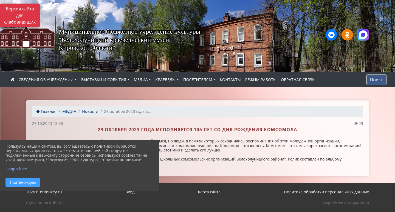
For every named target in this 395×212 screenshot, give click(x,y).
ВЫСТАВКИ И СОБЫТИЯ (103, 79)
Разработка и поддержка (345, 202)
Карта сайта (209, 191)
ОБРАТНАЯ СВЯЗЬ (298, 79)
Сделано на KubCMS (45, 202)
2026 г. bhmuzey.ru (44, 191)
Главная (46, 111)
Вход (130, 191)
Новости (90, 111)
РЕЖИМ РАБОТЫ (260, 79)
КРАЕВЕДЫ (165, 79)
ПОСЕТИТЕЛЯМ (197, 79)
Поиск (376, 80)
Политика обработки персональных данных (326, 191)
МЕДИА (141, 79)
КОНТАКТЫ (230, 79)
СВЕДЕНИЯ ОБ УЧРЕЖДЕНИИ (46, 79)
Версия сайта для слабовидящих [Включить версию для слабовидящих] (20, 15)
